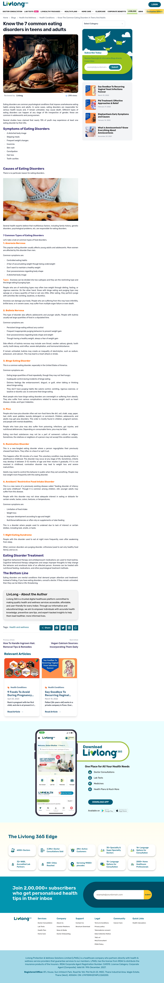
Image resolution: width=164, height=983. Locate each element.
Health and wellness (19, 627)
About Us (60, 923)
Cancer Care (118, 923)
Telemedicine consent (102, 930)
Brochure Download (83, 926)
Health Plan (42, 930)
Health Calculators (139, 923)
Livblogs (132, 11)
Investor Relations (63, 926)
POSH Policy (99, 944)
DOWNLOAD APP (100, 802)
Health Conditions (46, 18)
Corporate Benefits (117, 11)
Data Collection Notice (103, 934)
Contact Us (80, 923)
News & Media (62, 930)
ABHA (140, 11)
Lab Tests (31, 11)
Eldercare (101, 11)
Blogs (13, 18)
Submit (115, 67)
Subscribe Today (92, 53)
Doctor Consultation (12, 11)
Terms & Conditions (102, 923)
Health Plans (72, 11)
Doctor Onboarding (63, 934)
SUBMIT (145, 894)
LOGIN (154, 4)
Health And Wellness (27, 18)
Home (5, 18)
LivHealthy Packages (52, 11)
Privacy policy (100, 926)
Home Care (88, 11)
